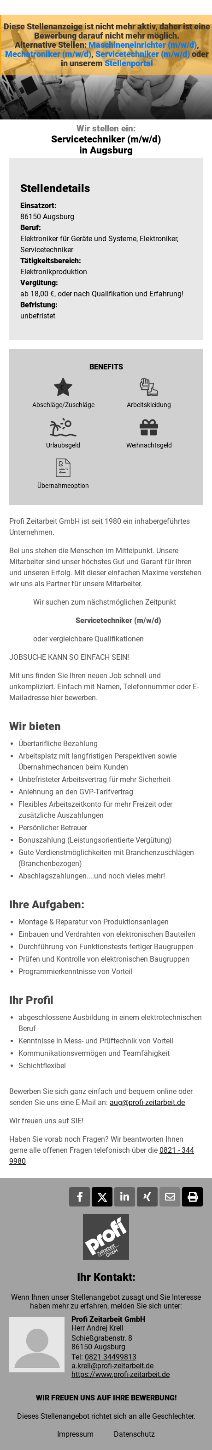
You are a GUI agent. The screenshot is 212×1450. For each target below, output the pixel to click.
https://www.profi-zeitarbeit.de (120, 1374)
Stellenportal (129, 63)
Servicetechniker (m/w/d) (142, 54)
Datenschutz (134, 1434)
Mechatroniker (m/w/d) (48, 54)
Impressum (75, 1434)
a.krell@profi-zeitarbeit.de (112, 1365)
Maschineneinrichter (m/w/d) (142, 45)
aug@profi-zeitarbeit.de (147, 1102)
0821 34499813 (110, 1357)
